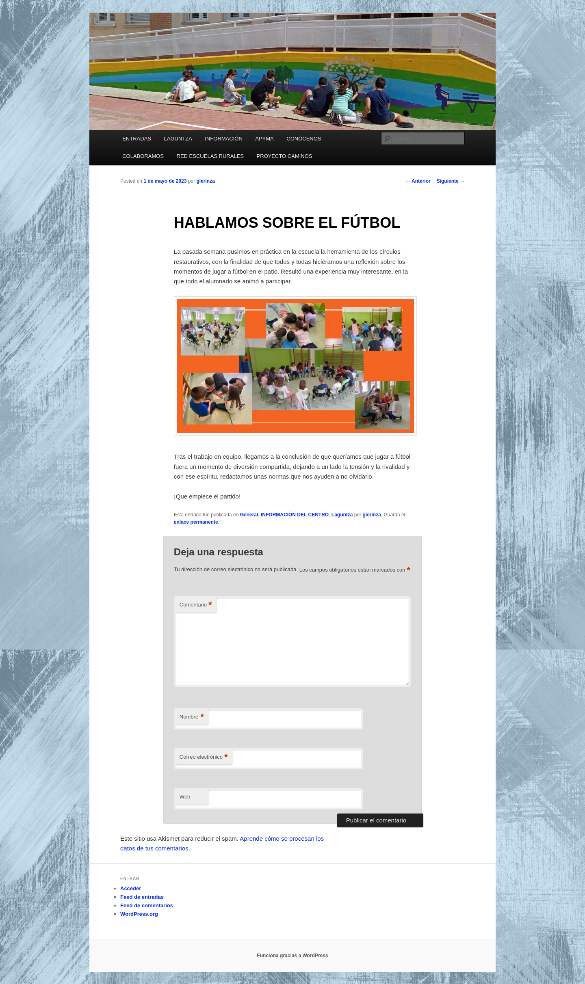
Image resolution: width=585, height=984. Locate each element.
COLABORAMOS (143, 156)
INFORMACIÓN (223, 139)
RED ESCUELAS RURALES (210, 156)
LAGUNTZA (178, 139)
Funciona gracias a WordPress (292, 955)
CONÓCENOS (303, 139)
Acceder (130, 888)
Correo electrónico (204, 757)
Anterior (418, 181)
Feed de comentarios (146, 905)
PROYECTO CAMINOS (284, 156)
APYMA (264, 139)
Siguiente (451, 181)
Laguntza (342, 515)
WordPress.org (139, 914)
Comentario (196, 605)
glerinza (205, 181)
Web (185, 797)
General (249, 515)
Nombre (192, 717)
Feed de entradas (142, 897)
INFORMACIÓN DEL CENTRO (295, 515)
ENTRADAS (136, 139)
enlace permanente (196, 522)
